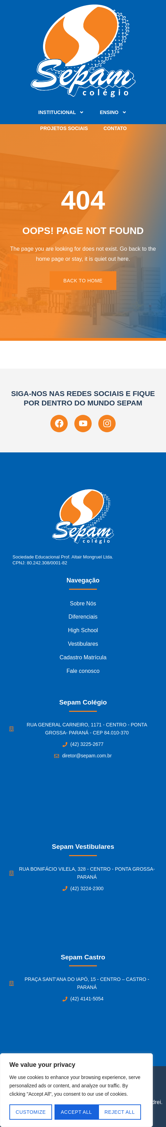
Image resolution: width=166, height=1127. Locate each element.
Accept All (122, 1112)
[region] (76, 1090)
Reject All (76, 1112)
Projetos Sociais (64, 128)
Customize (31, 1112)
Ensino (113, 112)
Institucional (61, 112)
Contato (115, 128)
